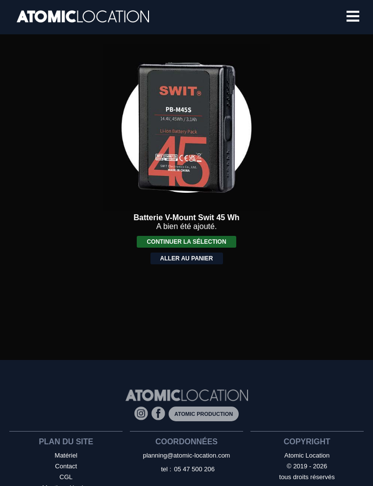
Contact (66, 466)
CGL (66, 477)
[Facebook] (160, 413)
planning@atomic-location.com (186, 455)
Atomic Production (203, 414)
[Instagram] (142, 413)
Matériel (66, 455)
